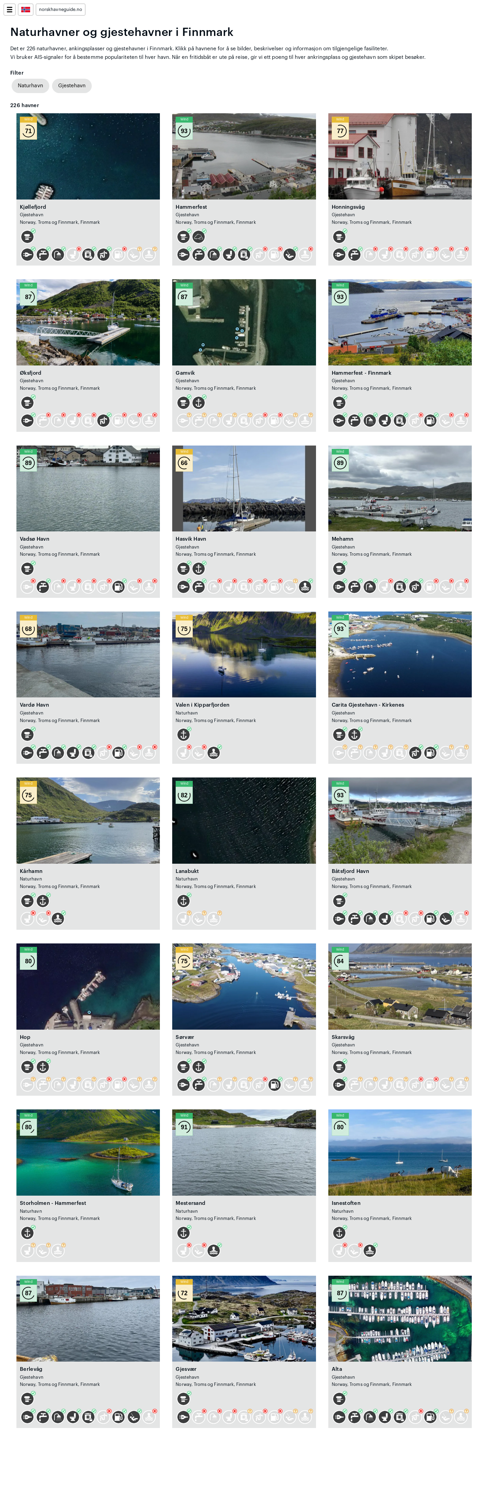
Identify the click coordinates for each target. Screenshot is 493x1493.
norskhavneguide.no (60, 10)
